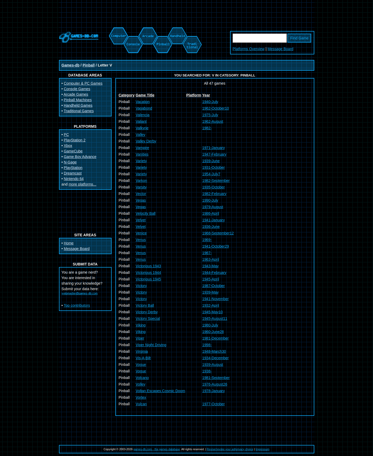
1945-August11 (214, 318)
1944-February (214, 272)
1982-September (216, 180)
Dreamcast (73, 173)
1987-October (213, 286)
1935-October (213, 187)
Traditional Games (79, 111)
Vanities (142, 154)
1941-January (213, 220)
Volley (140, 384)
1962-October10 (215, 108)
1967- (207, 253)
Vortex (141, 397)
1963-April (210, 259)
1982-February (214, 194)
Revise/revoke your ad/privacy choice (230, 449)
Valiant (141, 121)
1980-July (210, 325)
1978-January (213, 391)
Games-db (70, 65)
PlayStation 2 (75, 140)
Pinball (89, 65)
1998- (207, 345)
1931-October (213, 167)
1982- (207, 128)
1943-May (210, 266)
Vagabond (144, 108)
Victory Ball (145, 305)
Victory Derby (147, 312)
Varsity (141, 187)
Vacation (143, 102)
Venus (141, 240)
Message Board (280, 49)
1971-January (213, 148)
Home (68, 243)
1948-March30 (214, 351)
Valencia (143, 115)
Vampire (142, 148)
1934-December (215, 358)
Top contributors (77, 305)
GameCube (73, 151)
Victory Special (148, 318)
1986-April (210, 213)
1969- (207, 240)
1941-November (215, 299)
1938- (207, 371)
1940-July (210, 102)
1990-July (210, 200)
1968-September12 (218, 233)
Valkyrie (142, 128)
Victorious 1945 (148, 279)
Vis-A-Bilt (143, 358)
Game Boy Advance (80, 157)
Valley (140, 134)
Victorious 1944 (148, 272)
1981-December (215, 338)
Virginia (142, 351)
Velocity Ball (145, 213)
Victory (141, 286)
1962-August (212, 121)
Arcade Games (76, 94)
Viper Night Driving (151, 345)
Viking (141, 325)
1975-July (210, 115)
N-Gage (70, 162)
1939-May (210, 292)
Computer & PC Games (83, 83)
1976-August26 (214, 384)
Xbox (68, 146)
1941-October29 (215, 246)
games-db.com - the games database (156, 449)
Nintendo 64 (74, 179)
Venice (141, 233)
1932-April (210, 305)
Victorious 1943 (148, 266)
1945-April (210, 279)
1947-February (214, 154)
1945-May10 (212, 312)
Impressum (263, 449)
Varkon (141, 180)
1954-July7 (211, 174)
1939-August (212, 364)
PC (66, 134)
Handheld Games (78, 105)
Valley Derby (146, 141)
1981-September (216, 378)
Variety (141, 161)
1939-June (211, 161)
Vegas (141, 200)
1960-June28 (213, 332)
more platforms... (82, 184)
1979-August (212, 207)
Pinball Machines (78, 100)
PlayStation (73, 168)
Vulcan (141, 404)
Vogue (141, 364)
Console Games (77, 89)
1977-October (213, 404)
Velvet (141, 220)
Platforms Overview (249, 49)
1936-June (211, 226)
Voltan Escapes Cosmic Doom (160, 391)
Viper (140, 338)
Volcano (142, 378)
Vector (141, 194)
